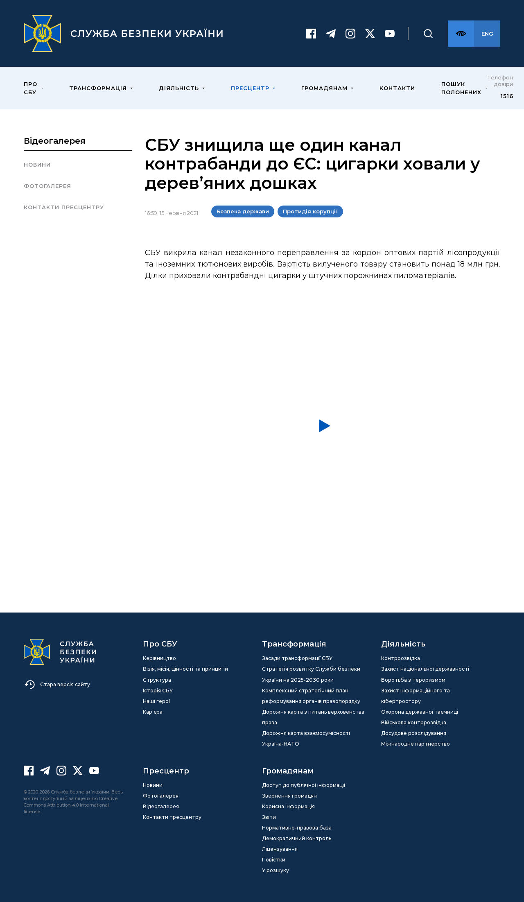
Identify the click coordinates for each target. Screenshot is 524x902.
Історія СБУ (158, 690)
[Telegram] (331, 33)
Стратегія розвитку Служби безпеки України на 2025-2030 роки (311, 674)
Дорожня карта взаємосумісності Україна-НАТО (306, 738)
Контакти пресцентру (64, 207)
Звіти (269, 817)
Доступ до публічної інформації (303, 785)
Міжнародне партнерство (415, 744)
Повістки (273, 860)
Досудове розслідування (413, 733)
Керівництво (159, 658)
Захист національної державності (425, 669)
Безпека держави (243, 211)
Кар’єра (153, 712)
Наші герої (156, 701)
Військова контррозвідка (413, 722)
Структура (157, 680)
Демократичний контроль (296, 838)
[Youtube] (390, 33)
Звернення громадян (289, 796)
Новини (37, 164)
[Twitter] (370, 33)
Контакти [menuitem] (397, 88)
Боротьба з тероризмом (413, 680)
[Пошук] (428, 33)
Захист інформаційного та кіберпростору (415, 695)
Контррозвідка (400, 658)
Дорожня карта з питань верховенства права (313, 717)
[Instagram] (350, 33)
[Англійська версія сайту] (487, 33)
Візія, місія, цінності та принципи (185, 669)
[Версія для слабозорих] (461, 33)
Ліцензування (280, 849)
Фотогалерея (47, 186)
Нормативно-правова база (297, 828)
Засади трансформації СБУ (297, 658)
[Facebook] (311, 33)
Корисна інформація (288, 806)
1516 (506, 96)
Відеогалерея (55, 141)
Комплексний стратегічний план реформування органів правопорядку (311, 695)
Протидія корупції (310, 211)
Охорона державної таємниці (419, 712)
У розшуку (275, 870)
